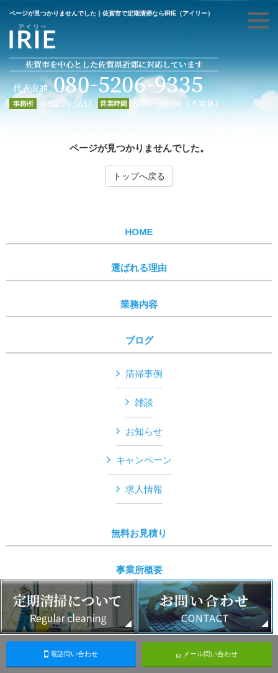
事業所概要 (139, 570)
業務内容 (139, 305)
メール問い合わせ (207, 654)
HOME (139, 232)
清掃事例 (144, 373)
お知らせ (144, 431)
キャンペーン (144, 460)
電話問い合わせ (71, 654)
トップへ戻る (139, 176)
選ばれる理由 (139, 268)
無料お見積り (139, 533)
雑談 (144, 402)
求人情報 (144, 489)
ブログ (139, 340)
